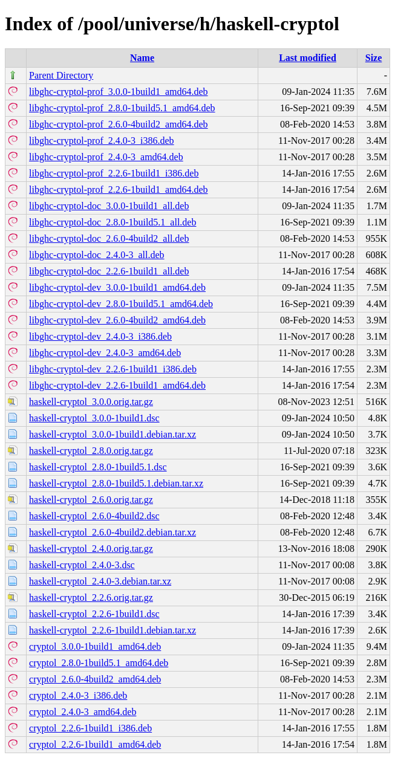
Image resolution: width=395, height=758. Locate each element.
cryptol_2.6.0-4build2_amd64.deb (95, 679)
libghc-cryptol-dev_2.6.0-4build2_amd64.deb (117, 320)
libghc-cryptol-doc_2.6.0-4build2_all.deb (109, 238)
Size (373, 58)
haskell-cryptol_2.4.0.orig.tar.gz (91, 548)
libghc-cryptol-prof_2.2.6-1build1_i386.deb (113, 173)
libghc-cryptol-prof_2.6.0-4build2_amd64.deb (118, 124)
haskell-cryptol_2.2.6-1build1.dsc (94, 614)
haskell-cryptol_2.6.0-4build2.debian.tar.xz (112, 532)
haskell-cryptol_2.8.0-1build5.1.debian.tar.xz (116, 483)
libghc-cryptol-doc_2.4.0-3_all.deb (97, 255)
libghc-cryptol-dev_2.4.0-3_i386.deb (100, 336)
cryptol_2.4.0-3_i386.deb (78, 695)
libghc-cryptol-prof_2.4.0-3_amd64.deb (106, 157)
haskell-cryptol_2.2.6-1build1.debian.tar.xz (112, 630)
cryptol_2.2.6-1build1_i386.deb (90, 728)
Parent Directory (61, 75)
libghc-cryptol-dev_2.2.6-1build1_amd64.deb (117, 385)
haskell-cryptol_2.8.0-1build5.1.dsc (98, 467)
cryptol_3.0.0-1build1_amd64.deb (95, 646)
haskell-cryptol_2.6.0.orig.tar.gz (91, 499)
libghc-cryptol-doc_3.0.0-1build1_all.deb (109, 206)
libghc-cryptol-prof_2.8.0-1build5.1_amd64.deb (122, 108)
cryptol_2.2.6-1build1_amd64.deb (95, 744)
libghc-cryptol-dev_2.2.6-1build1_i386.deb (113, 369)
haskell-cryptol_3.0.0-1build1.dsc (94, 418)
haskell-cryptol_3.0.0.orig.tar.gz (91, 402)
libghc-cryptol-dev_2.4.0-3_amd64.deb (105, 353)
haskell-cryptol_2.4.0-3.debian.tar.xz (100, 581)
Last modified (307, 58)
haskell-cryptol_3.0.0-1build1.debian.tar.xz (112, 434)
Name (142, 58)
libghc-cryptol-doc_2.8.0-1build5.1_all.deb (112, 222)
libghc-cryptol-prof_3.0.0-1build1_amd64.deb (118, 91)
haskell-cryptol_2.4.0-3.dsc (82, 565)
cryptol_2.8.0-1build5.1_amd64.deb (98, 663)
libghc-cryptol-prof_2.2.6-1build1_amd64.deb (118, 189)
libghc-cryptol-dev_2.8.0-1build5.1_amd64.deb (121, 304)
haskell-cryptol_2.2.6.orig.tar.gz (91, 597)
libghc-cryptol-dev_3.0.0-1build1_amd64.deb (117, 287)
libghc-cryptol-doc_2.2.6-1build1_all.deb (109, 271)
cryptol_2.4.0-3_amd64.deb (82, 712)
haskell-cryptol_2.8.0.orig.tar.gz (91, 450)
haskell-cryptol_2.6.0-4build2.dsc (94, 516)
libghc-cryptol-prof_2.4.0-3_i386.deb (101, 140)
